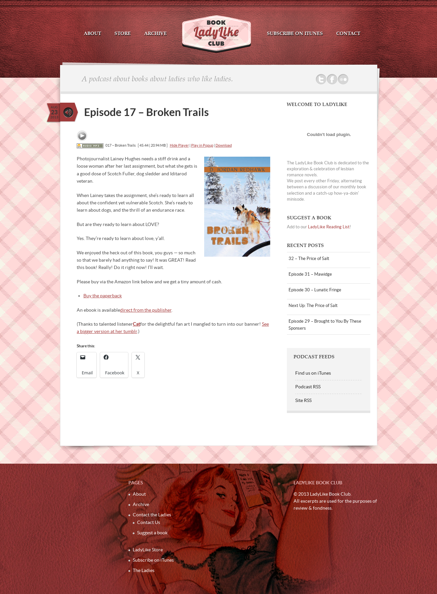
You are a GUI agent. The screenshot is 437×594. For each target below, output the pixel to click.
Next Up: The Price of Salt (313, 305)
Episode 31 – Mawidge (310, 274)
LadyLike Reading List (329, 226)
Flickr (343, 79)
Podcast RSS (308, 386)
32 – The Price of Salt (309, 258)
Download (223, 145)
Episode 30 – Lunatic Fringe (315, 289)
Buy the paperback (102, 295)
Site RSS (303, 400)
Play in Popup (202, 145)
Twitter (321, 79)
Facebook (332, 79)
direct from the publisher (145, 310)
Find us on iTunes (313, 373)
